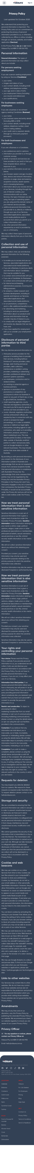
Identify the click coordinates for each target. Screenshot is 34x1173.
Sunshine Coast (6, 1106)
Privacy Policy (22, 1115)
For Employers (22, 1091)
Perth (3, 1102)
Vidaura (21, 1084)
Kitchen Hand (5, 1128)
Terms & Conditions (24, 1119)
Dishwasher (5, 1139)
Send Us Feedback (24, 1123)
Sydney (3, 1109)
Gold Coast (5, 1095)
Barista (3, 1125)
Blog (19, 1098)
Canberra (4, 1091)
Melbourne (4, 1098)
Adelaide (4, 1084)
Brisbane (4, 1087)
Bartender (4, 1136)
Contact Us (22, 1112)
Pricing (20, 1095)
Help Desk (21, 1102)
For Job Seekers (23, 1087)
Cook (3, 1132)
